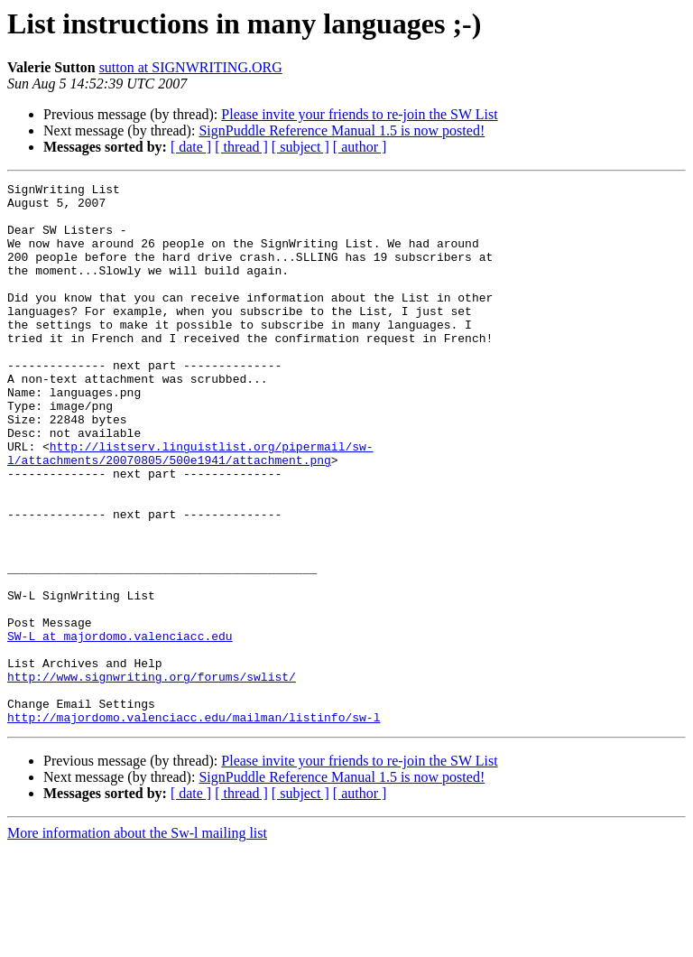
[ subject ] (300, 146)
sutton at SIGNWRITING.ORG (190, 67)
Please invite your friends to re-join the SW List (359, 114)
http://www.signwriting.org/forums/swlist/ (151, 776)
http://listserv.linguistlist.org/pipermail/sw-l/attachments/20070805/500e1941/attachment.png (190, 508)
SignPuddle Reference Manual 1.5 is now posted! (342, 130)
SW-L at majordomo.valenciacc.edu (120, 728)
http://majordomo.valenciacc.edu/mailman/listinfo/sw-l (193, 825)
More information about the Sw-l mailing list (137, 941)
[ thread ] (241, 146)
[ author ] (360, 146)
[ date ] (191, 146)
